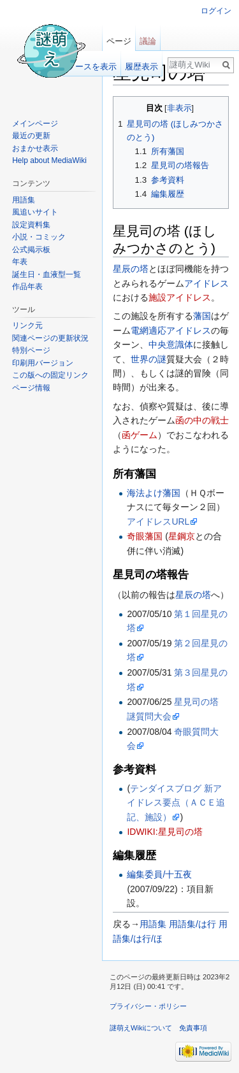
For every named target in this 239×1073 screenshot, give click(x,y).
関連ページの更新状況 (50, 338)
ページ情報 (31, 387)
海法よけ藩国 (153, 493)
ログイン (216, 10)
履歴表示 (141, 66)
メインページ (35, 123)
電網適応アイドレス (171, 330)
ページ (118, 41)
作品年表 (27, 286)
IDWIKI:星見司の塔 (164, 832)
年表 (19, 261)
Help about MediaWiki (49, 160)
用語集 (153, 924)
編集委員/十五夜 (159, 874)
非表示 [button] (179, 108)
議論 (148, 41)
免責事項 (193, 1028)
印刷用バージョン (42, 363)
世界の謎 (148, 359)
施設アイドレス (179, 297)
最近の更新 (31, 135)
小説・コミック (39, 236)
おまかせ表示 (35, 148)
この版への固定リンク (50, 375)
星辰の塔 (130, 269)
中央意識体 (170, 344)
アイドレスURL (158, 521)
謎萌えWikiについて (141, 1028)
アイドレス (206, 283)
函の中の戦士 (202, 420)
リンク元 (27, 325)
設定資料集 (31, 224)
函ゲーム (139, 435)
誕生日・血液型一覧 (46, 274)
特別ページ (31, 350)
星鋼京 (181, 536)
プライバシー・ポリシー (148, 1006)
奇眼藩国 (145, 536)
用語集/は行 (192, 924)
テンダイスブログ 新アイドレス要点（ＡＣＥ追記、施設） (176, 802)
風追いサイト (35, 212)
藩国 (202, 316)
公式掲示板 (31, 249)
